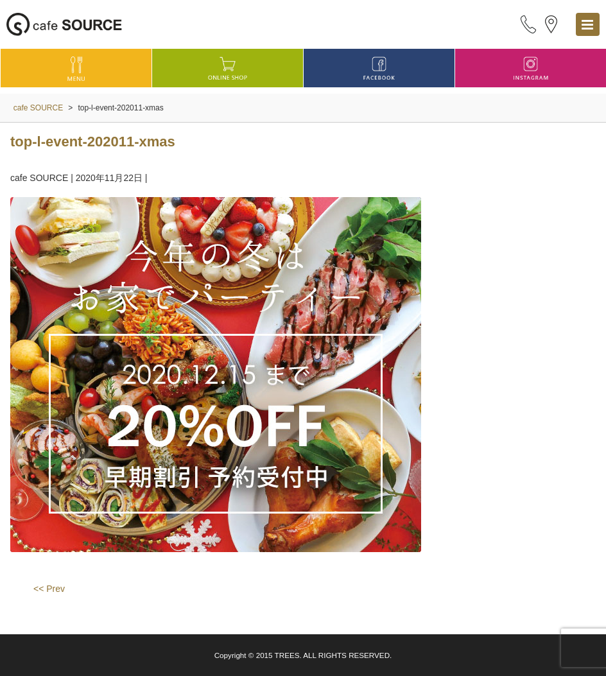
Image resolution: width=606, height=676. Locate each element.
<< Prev (49, 589)
